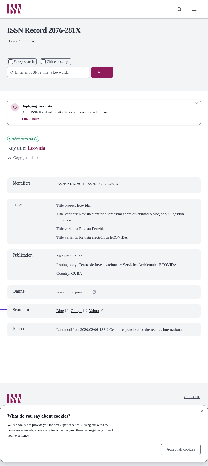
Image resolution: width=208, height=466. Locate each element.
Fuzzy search (24, 61)
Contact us (192, 397)
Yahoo (94, 311)
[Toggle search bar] (179, 9)
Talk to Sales (30, 118)
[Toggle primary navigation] (194, 9)
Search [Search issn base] (102, 72)
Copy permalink (23, 158)
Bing (60, 311)
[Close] (202, 411)
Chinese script (58, 61)
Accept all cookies (180, 449)
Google (76, 311)
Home (13, 41)
